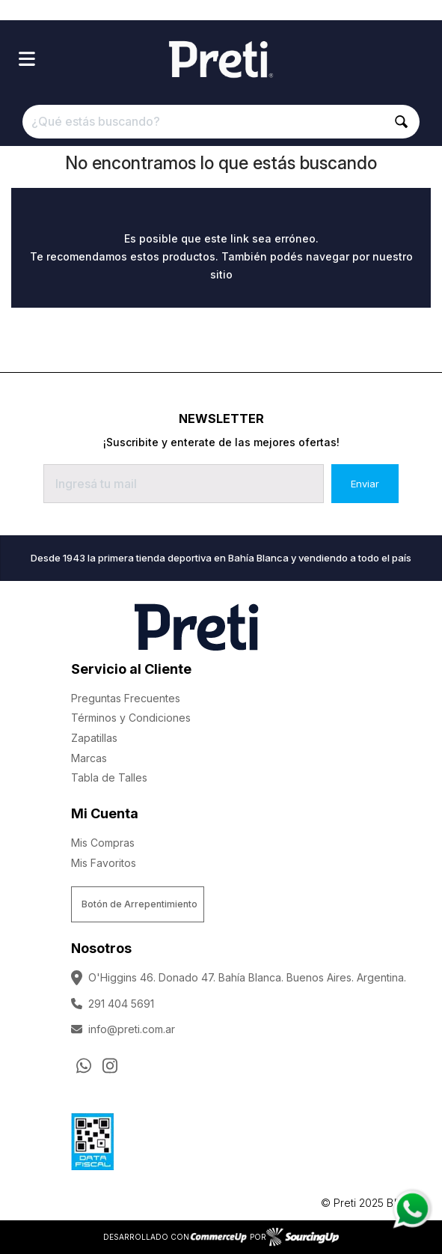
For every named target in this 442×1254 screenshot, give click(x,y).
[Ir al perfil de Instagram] (109, 1066)
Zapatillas (94, 737)
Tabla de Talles (109, 777)
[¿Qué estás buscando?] (221, 122)
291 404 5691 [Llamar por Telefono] (112, 1003)
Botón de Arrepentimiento (139, 904)
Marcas (89, 758)
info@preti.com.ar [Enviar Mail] (123, 1029)
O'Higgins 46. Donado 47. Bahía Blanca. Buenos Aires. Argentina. (238, 977)
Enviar (365, 484)
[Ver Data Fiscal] (92, 1138)
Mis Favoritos (103, 862)
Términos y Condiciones (131, 717)
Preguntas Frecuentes (125, 698)
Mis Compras (103, 842)
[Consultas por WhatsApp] (83, 1066)
